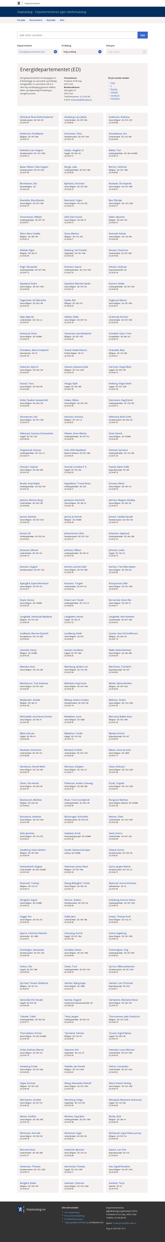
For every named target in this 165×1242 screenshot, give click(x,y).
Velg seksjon (127, 51)
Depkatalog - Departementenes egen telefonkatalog (51, 12)
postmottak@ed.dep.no (81, 99)
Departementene (28, 3)
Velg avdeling (82, 51)
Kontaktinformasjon (73, 1219)
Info (62, 20)
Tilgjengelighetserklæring (76, 1222)
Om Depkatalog (71, 1212)
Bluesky (114, 89)
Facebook (115, 95)
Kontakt (51, 20)
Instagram (115, 98)
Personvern (36, 20)
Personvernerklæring (74, 1215)
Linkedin (114, 92)
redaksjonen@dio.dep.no (124, 1223)
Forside (21, 20)
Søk (142, 35)
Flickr (113, 83)
